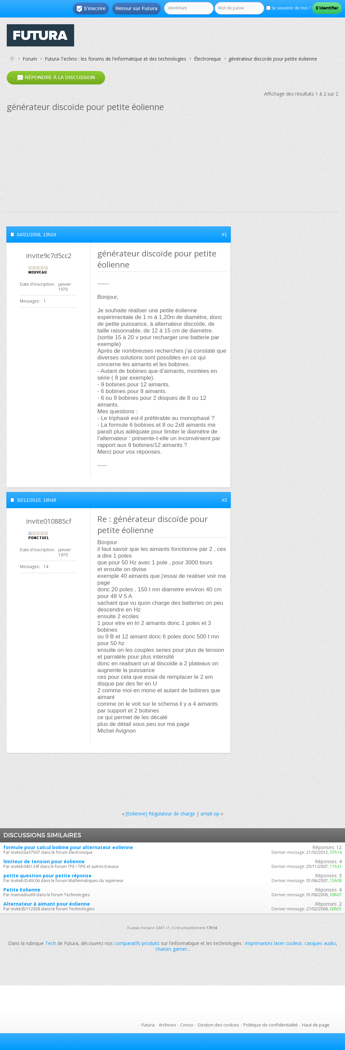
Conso (186, 1025)
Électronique (207, 59)
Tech (50, 943)
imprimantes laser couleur (273, 943)
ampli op (209, 813)
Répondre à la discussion (56, 77)
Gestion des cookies (218, 1025)
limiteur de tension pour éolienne (44, 861)
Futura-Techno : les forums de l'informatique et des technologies (115, 59)
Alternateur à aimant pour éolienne (46, 904)
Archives (167, 1025)
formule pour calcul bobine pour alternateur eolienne (68, 847)
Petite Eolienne (21, 889)
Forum (30, 59)
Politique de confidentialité (270, 1025)
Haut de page (316, 1025)
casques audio (320, 943)
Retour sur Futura (136, 8)
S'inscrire (90, 8)
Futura (148, 1025)
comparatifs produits (137, 943)
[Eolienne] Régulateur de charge (160, 813)
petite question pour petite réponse (47, 875)
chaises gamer (171, 949)
